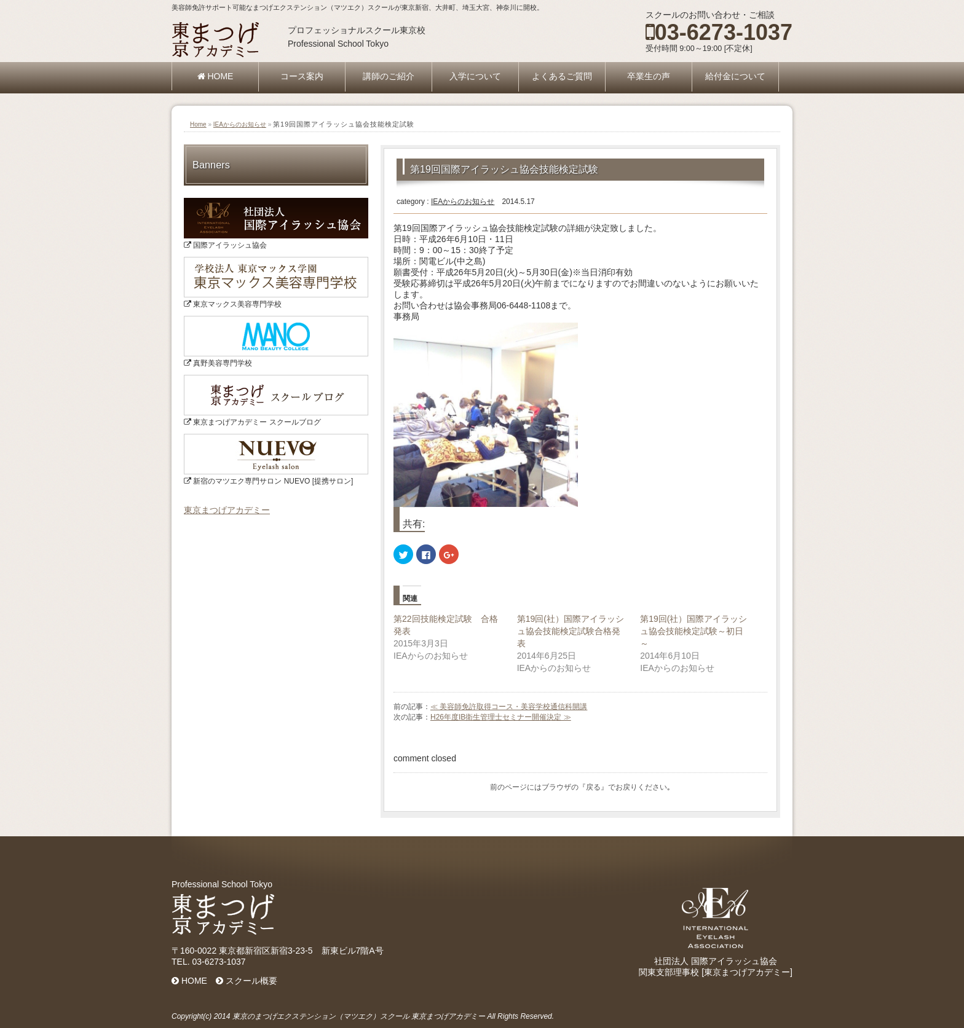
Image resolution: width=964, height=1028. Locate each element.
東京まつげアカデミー (227, 510)
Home (198, 124)
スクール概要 (246, 981)
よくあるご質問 (562, 76)
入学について (475, 76)
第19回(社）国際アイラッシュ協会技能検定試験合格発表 (570, 631)
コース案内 (301, 76)
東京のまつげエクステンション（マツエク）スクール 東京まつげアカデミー (358, 1016)
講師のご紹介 (388, 76)
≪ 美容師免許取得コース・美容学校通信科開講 (508, 706)
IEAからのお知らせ (239, 124)
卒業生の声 (648, 76)
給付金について (735, 76)
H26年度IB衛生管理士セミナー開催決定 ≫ (500, 717)
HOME (215, 76)
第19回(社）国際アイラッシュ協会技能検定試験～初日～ (693, 631)
